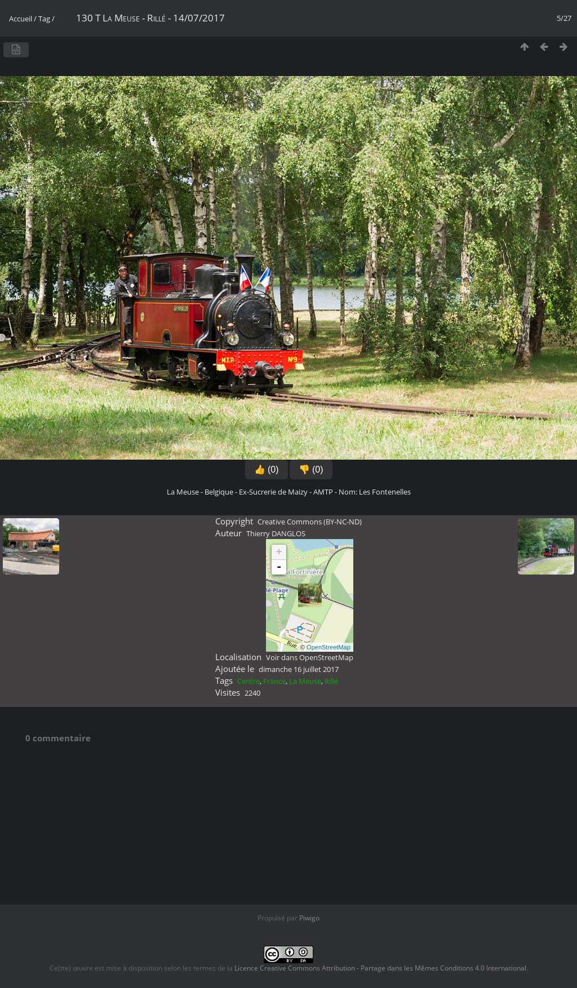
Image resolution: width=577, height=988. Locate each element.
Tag (44, 19)
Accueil (20, 19)
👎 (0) (311, 469)
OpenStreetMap (328, 647)
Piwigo (309, 918)
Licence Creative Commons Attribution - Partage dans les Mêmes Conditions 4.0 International (380, 968)
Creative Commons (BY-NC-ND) (310, 522)
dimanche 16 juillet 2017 (299, 669)
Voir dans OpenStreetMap (309, 657)
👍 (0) (266, 469)
